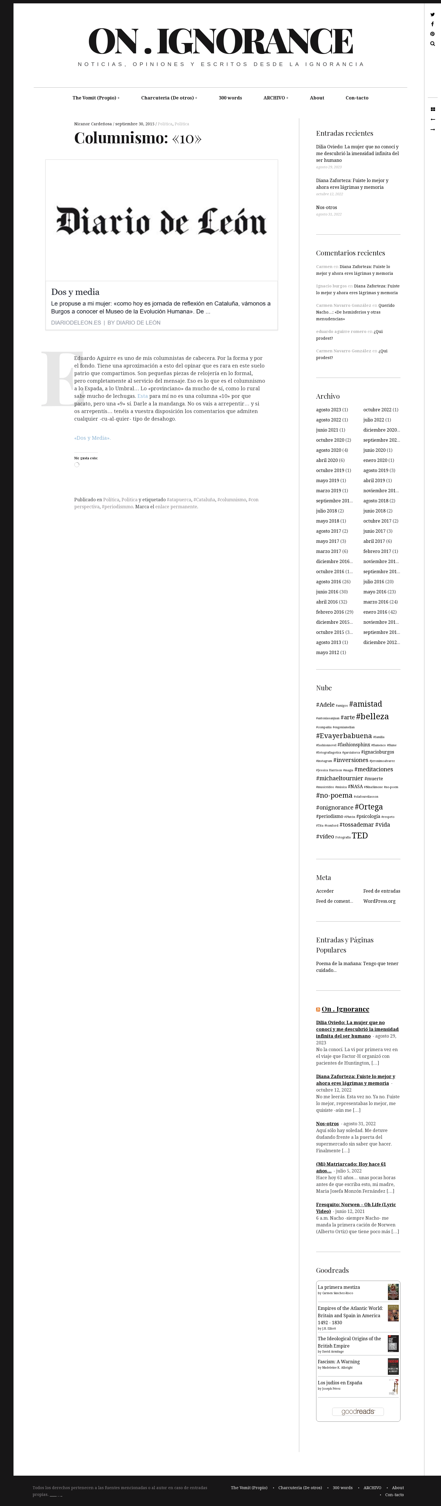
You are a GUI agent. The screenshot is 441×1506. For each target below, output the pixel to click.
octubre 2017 (377, 521)
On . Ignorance (220, 39)
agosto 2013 (328, 642)
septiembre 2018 (334, 500)
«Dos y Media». (92, 438)
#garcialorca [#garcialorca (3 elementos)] (351, 752)
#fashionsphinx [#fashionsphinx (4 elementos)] (354, 744)
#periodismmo (117, 506)
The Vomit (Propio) (94, 98)
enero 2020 (375, 460)
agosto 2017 (328, 531)
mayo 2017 (327, 541)
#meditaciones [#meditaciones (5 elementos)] (373, 769)
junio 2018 (374, 511)
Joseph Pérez (331, 1388)
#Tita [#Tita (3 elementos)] (319, 825)
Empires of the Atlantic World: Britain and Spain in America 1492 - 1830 (350, 1315)
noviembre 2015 (380, 622)
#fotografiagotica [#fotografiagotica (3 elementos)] (328, 752)
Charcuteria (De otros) (167, 98)
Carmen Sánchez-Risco (337, 1293)
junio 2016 (327, 592)
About (317, 98)
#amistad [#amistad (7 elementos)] (365, 704)
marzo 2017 (328, 551)
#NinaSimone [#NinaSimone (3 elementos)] (373, 787)
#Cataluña (204, 499)
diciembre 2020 (380, 430)
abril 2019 (374, 480)
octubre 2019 (330, 470)
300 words (230, 98)
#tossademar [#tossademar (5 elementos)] (356, 824)
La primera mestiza (339, 1287)
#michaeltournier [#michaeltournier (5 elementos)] (339, 778)
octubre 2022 (377, 409)
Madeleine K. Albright (337, 1367)
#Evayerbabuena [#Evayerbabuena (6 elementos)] (344, 736)
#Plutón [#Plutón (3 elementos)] (349, 817)
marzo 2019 (328, 490)
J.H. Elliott (329, 1328)
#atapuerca (179, 499)
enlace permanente (176, 506)
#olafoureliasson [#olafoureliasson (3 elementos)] (366, 797)
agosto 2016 (328, 581)
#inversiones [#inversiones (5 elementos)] (350, 760)
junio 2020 (374, 450)
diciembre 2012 (380, 642)
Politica (182, 124)
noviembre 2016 (380, 561)
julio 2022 (373, 420)
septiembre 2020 (381, 440)
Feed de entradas (381, 891)
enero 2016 (375, 612)
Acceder (325, 891)
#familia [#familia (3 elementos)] (378, 737)
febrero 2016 (330, 612)
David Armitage (333, 1351)
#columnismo (231, 499)
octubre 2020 (330, 440)
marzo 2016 (375, 602)
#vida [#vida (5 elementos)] (382, 824)
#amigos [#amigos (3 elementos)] (342, 705)
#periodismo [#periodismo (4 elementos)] (329, 816)
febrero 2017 (377, 551)
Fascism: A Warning (339, 1361)
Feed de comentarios (338, 901)
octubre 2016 (330, 571)
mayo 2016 (374, 592)
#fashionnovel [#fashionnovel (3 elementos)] (326, 745)
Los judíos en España (340, 1382)
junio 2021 (327, 430)
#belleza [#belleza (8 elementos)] (372, 716)
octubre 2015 (330, 632)
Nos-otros (326, 207)
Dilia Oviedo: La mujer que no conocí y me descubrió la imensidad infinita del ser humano (357, 153)
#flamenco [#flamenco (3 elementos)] (378, 745)
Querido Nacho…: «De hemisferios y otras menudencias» (355, 312)
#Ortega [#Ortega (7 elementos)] (369, 806)
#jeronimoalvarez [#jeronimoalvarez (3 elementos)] (382, 761)
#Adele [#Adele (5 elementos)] (325, 704)
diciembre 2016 (333, 561)
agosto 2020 (328, 450)
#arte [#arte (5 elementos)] (348, 717)
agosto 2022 (328, 420)
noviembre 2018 (380, 490)
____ (53, 1495)
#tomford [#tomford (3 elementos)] (331, 825)
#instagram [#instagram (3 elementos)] (324, 761)
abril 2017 (374, 541)
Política (165, 124)
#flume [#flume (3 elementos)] (392, 745)
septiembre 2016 (381, 571)
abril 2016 (327, 602)
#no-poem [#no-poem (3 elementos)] (391, 787)
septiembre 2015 (381, 632)
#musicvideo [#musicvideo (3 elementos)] (325, 787)
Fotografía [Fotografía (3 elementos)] (343, 837)
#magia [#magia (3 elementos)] (348, 770)
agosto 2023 (328, 409)
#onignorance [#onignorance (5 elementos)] (335, 807)
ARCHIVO (274, 98)
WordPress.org (379, 901)
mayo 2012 (327, 652)
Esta (143, 396)
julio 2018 (326, 511)
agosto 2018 (375, 500)
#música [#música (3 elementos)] (341, 787)
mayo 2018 (327, 521)
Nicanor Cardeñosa (93, 124)
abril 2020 (327, 460)
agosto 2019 (375, 470)
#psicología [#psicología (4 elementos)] (368, 816)
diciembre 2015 (333, 622)
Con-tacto (357, 98)
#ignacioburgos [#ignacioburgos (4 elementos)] (377, 752)
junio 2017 (374, 531)
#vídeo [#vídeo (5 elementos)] (325, 836)
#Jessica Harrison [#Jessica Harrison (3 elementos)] (329, 770)
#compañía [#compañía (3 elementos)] (324, 727)
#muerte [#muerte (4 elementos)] (373, 778)
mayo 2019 (327, 480)
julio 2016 (373, 581)
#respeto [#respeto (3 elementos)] (388, 817)
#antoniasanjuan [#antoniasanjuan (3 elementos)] (327, 718)
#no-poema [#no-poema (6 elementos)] (334, 795)
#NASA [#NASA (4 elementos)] (355, 786)
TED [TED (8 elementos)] (360, 835)
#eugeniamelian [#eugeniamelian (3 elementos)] (344, 727)
